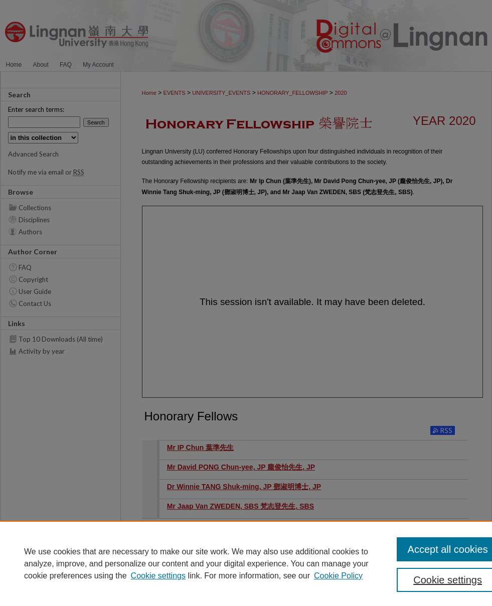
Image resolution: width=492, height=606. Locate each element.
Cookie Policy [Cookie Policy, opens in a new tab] (338, 575)
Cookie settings (158, 575)
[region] (246, 563)
